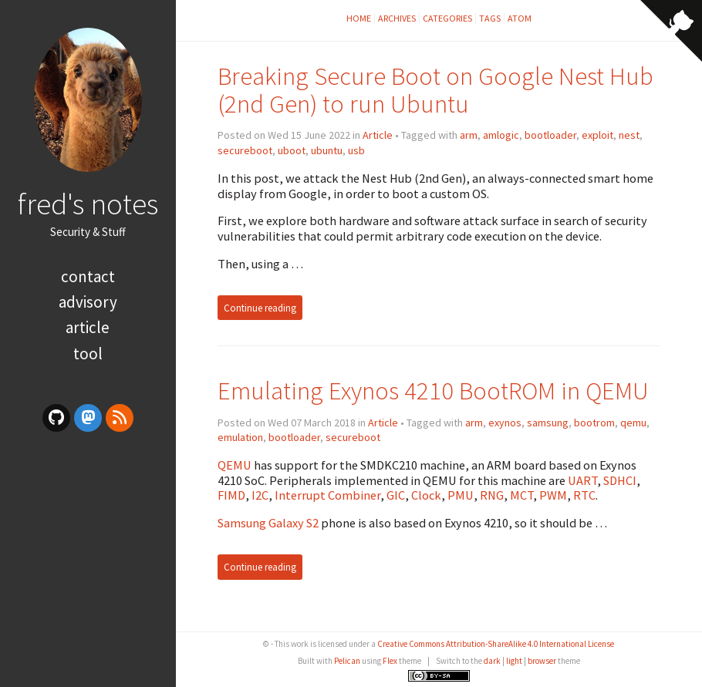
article (88, 327)
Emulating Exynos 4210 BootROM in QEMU (433, 390)
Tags (490, 18)
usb (356, 150)
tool (88, 353)
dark (492, 660)
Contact (88, 276)
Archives (397, 18)
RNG (492, 495)
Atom (520, 18)
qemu (633, 422)
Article (378, 135)
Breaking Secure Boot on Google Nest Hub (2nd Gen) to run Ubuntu (435, 90)
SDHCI (619, 480)
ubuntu (327, 150)
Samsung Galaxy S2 (268, 522)
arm (469, 135)
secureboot (245, 150)
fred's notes (88, 203)
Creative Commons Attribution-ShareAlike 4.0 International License (495, 643)
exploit (597, 135)
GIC (395, 495)
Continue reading (260, 307)
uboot (291, 150)
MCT (521, 495)
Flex (390, 660)
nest (629, 135)
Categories (447, 18)
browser (542, 660)
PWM (553, 495)
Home (358, 18)
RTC (584, 495)
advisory (88, 301)
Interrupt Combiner (327, 495)
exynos (504, 422)
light (514, 660)
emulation (240, 437)
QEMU (234, 465)
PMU (460, 495)
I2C (259, 495)
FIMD (231, 495)
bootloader (550, 135)
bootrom (594, 422)
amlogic (501, 135)
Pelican (347, 660)
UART (582, 480)
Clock (426, 495)
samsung (548, 422)
